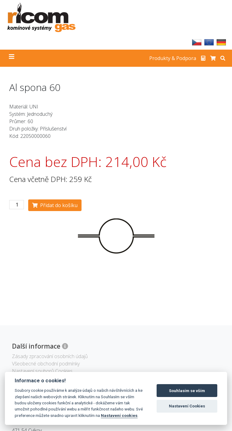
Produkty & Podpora (172, 58)
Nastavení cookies (119, 415)
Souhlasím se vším (187, 390)
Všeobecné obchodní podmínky (46, 363)
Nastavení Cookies (187, 406)
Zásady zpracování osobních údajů (50, 356)
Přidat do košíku (55, 205)
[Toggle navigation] (11, 58)
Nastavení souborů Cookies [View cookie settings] (42, 371)
